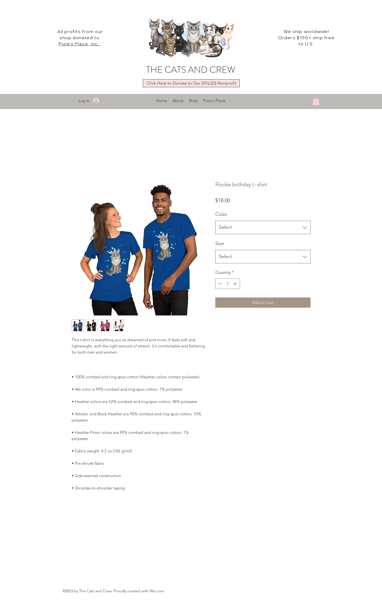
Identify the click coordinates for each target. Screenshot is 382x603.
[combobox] (263, 227)
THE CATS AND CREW (190, 69)
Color (221, 214)
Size (219, 243)
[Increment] (235, 284)
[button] (315, 101)
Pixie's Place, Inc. (79, 43)
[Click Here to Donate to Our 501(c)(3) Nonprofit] (191, 83)
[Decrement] (219, 284)
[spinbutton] (227, 284)
